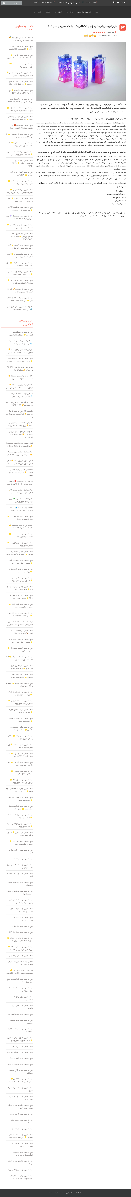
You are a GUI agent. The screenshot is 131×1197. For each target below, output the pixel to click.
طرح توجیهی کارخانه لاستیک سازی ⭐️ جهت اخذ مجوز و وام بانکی (20, 153)
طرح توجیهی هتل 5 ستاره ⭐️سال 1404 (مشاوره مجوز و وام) (20, 144)
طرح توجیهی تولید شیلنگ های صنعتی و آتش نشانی (21, 910)
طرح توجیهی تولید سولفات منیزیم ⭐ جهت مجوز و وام (20, 799)
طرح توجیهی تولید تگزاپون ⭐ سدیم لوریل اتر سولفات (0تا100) (21, 1080)
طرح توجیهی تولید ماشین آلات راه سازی (20, 1089)
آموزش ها (58, 12)
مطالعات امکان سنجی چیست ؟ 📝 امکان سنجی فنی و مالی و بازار (20, 491)
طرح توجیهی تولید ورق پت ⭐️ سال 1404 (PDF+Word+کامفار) (20, 755)
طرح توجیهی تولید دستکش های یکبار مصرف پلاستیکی (21, 901)
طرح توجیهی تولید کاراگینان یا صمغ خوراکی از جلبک (20, 980)
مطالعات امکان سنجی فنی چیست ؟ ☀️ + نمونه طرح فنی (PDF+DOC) (19, 453)
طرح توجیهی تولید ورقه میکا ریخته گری (20, 875)
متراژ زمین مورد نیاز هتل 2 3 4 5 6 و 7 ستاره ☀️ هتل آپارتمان (20, 368)
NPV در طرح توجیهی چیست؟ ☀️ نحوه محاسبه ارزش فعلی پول (20, 377)
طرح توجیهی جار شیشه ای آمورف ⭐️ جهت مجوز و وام (21, 711)
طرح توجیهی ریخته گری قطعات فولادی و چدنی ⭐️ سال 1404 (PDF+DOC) (22, 236)
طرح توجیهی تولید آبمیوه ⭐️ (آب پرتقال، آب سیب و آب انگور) (20, 246)
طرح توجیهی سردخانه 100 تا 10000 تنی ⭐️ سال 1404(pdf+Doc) (20, 299)
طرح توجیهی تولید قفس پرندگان (21, 1058)
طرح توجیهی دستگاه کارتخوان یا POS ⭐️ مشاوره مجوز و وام (21, 597)
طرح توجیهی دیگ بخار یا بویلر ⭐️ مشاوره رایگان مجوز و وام (20, 702)
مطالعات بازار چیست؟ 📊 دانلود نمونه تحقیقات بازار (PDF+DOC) (20, 509)
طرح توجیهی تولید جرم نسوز (22, 1128)
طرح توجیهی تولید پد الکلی (23, 858)
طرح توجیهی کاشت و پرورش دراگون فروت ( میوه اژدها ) (20, 1106)
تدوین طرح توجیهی (84, 12)
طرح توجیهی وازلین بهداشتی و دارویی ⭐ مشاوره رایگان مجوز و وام (20, 553)
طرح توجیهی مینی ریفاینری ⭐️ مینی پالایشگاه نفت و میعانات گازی (20, 56)
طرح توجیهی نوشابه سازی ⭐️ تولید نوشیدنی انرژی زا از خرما (20, 255)
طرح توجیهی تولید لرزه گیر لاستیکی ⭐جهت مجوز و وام (20, 816)
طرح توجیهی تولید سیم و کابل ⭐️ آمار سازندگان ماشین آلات (20, 182)
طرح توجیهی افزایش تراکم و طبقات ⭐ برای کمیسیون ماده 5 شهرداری (20, 360)
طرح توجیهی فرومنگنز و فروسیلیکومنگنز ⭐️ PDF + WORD (22, 163)
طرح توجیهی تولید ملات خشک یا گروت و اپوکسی (21, 989)
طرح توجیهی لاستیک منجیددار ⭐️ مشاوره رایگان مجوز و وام (20, 649)
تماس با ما (37, 12)
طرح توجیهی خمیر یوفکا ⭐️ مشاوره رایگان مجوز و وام (20, 737)
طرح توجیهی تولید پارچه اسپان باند (20, 1169)
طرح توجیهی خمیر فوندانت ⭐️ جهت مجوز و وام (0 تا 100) (19, 746)
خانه (96, 12)
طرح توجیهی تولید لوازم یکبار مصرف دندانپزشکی (22, 1145)
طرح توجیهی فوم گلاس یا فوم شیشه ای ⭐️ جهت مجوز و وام (22, 667)
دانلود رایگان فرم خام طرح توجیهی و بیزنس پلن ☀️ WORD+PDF (19, 404)
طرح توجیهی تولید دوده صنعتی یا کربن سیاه (20, 1098)
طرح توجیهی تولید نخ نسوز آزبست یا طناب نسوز (20, 892)
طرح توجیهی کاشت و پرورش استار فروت (20, 1162)
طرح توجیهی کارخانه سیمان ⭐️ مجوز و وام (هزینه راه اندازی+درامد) (19, 191)
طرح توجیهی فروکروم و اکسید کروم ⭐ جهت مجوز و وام (20, 825)
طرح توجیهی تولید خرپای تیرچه (21, 1114)
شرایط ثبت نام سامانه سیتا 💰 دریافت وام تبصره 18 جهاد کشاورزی (20, 972)
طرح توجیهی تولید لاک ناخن (23, 926)
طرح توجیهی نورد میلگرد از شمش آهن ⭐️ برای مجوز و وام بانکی (20, 118)
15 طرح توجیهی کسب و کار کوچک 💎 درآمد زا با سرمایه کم (20, 342)
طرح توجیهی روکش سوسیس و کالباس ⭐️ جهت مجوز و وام (21, 728)
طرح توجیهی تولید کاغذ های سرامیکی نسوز (22, 919)
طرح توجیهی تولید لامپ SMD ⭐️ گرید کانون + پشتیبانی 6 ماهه (20, 948)
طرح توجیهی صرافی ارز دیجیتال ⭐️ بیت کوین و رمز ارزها (20, 518)
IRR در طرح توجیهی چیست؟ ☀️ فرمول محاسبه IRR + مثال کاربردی (19, 386)
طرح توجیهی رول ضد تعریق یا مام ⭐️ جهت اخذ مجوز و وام (20, 693)
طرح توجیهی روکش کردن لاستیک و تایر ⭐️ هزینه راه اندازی (20, 588)
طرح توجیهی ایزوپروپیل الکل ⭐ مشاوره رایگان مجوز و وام (21, 842)
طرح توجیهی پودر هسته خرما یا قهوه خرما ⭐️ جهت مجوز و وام (19, 790)
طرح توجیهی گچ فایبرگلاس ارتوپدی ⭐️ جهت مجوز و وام (20, 570)
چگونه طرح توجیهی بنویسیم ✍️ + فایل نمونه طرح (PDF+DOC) (20, 39)
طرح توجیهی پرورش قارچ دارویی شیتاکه (21, 1071)
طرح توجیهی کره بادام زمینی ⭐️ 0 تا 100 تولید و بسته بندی (19, 658)
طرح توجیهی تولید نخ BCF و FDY (20, 1046)
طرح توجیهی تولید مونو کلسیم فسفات (21, 1021)
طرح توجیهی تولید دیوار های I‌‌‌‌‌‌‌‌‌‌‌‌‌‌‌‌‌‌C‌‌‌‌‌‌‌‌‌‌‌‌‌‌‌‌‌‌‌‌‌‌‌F (20, 932)
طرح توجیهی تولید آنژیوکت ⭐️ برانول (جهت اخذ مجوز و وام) (21, 781)
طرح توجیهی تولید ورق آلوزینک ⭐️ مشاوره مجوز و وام (20, 544)
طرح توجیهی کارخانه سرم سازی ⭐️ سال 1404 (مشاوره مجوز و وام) (20, 109)
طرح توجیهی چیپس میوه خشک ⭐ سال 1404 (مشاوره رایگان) (20, 282)
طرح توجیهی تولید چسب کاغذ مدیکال (22, 1121)
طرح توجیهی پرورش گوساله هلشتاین (23, 998)
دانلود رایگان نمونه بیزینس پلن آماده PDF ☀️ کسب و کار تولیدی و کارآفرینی (20, 434)
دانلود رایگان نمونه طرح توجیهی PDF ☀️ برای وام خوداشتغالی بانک (20, 424)
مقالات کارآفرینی (98, 32)
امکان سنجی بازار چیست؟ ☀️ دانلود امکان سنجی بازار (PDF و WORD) (19, 462)
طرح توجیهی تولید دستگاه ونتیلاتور (20, 1052)
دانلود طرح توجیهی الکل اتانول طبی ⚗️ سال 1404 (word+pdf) (20, 308)
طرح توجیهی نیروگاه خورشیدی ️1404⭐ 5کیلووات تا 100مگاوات (21, 48)
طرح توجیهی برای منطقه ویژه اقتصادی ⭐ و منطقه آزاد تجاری (21, 333)
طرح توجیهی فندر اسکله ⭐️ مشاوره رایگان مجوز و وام (19, 684)
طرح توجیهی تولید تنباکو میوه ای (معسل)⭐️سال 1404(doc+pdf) (21, 83)
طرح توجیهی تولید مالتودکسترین (20, 1014)
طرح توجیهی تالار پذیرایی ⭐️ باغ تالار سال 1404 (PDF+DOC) (21, 91)
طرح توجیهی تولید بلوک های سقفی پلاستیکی (20, 883)
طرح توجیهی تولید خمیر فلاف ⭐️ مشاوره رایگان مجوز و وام (21, 605)
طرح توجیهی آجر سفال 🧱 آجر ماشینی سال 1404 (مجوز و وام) (21, 127)
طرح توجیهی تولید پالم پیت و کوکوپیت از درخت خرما (22, 1153)
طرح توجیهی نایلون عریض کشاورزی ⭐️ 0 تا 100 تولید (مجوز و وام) (20, 1039)
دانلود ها (70, 12)
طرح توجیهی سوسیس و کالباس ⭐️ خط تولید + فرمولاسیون (20, 226)
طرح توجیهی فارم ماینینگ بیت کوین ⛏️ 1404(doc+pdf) (21, 632)
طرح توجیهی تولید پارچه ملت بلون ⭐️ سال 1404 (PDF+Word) (20, 614)
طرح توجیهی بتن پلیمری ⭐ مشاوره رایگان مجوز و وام (20, 834)
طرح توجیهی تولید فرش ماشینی (21, 955)
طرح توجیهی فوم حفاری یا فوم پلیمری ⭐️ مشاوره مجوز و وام (22, 676)
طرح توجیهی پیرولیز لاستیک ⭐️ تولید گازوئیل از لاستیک (21, 65)
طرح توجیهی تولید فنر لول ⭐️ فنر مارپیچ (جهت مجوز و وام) (20, 763)
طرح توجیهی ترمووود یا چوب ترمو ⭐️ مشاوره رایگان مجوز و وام (20, 641)
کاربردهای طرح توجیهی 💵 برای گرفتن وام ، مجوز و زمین (21, 500)
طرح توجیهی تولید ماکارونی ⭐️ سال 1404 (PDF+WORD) (19, 264)
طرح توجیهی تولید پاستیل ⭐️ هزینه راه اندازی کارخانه (22, 772)
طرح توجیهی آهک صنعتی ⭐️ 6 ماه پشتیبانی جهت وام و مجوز (20, 200)
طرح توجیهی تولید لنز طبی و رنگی (20, 1064)
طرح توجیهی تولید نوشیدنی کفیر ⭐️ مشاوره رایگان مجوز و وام (20, 561)
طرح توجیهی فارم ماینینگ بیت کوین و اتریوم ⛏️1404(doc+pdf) (20, 100)
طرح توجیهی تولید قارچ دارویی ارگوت (21, 1007)
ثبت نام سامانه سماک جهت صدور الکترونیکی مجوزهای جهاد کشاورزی (20, 623)
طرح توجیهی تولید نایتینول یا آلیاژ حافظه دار (20, 1030)
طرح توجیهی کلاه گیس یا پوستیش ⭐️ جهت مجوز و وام (20, 720)
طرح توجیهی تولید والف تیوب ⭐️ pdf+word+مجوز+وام (21, 535)
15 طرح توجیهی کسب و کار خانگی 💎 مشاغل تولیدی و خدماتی (20, 395)
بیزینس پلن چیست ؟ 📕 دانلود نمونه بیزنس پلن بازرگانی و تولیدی (20, 482)
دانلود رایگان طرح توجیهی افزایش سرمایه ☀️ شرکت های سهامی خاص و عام (19, 413)
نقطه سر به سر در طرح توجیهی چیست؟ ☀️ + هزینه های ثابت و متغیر (21, 472)
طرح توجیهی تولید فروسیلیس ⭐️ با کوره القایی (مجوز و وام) (19, 135)
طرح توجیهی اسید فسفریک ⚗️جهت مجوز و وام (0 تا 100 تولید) (19, 217)
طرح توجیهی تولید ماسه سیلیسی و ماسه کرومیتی (20, 866)
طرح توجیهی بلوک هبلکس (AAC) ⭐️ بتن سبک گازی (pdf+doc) (20, 208)
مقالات (47, 12)
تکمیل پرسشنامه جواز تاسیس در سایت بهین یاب (20, 963)
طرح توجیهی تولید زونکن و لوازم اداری (21, 851)
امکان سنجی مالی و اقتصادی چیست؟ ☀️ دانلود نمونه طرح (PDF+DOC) (19, 444)
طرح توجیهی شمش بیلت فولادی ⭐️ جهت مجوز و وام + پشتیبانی (19, 74)
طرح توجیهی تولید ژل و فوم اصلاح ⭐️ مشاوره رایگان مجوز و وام (20, 579)
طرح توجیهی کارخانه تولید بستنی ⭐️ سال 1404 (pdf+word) (20, 273)
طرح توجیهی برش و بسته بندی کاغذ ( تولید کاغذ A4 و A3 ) (21, 1177)
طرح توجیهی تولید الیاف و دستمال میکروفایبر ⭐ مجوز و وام (20, 807)
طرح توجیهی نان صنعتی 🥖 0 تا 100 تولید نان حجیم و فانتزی (20, 290)
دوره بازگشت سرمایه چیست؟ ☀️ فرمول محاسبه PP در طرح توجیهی (20, 351)
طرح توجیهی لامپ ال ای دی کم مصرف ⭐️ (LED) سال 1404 (21, 173)
